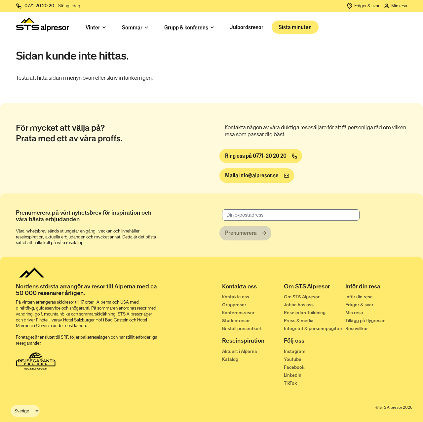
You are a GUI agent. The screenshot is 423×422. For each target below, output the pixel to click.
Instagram (294, 351)
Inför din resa (359, 297)
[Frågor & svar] (362, 6)
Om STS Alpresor (302, 297)
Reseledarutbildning (305, 313)
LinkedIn (292, 375)
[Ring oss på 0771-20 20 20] (260, 156)
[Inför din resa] (376, 287)
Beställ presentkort (242, 328)
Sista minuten (295, 27)
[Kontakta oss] (253, 287)
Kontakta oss (235, 297)
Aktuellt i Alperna (239, 351)
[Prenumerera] (245, 233)
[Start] (42, 26)
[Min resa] (395, 6)
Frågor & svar (359, 305)
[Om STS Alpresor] (315, 287)
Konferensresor (238, 313)
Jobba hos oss (299, 305)
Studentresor (236, 320)
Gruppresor (234, 305)
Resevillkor (356, 328)
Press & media (299, 320)
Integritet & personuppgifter (313, 328)
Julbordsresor (246, 27)
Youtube (292, 359)
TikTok (290, 383)
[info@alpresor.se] (256, 175)
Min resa (354, 313)
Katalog (230, 359)
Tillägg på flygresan (365, 320)
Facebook (294, 367)
